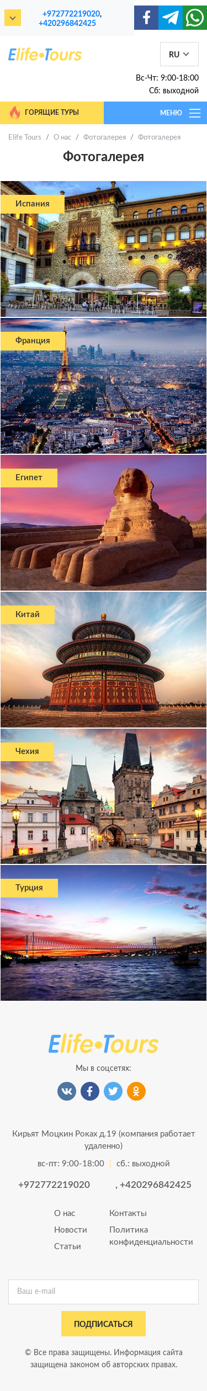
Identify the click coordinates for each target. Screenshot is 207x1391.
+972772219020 (71, 14)
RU (174, 55)
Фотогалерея (104, 137)
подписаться (103, 1325)
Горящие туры (43, 112)
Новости (70, 1230)
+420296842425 (67, 23)
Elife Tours (24, 137)
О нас (62, 137)
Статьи (67, 1247)
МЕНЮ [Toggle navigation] (181, 113)
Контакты (128, 1213)
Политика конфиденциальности (131, 1236)
